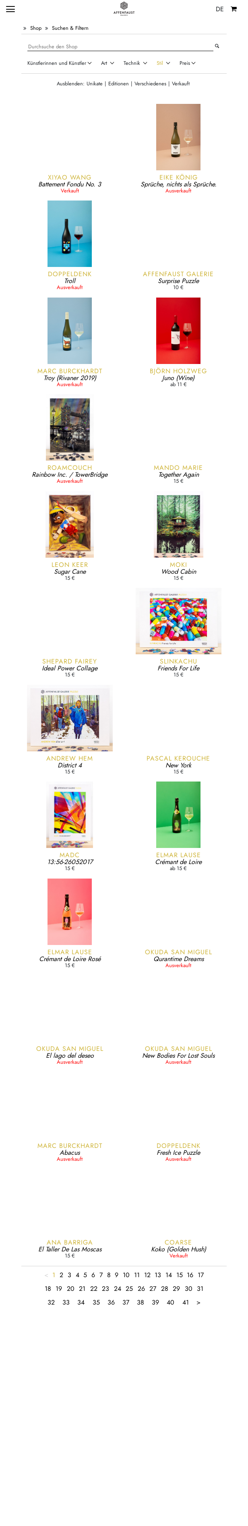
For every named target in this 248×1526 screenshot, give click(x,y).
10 (126, 1275)
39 (155, 1302)
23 (105, 1288)
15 (179, 1275)
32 (51, 1302)
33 (66, 1302)
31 (200, 1288)
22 (93, 1288)
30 (188, 1288)
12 (147, 1275)
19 (59, 1288)
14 (168, 1275)
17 (201, 1275)
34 (81, 1302)
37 (125, 1302)
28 (164, 1288)
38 (140, 1302)
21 (82, 1288)
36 (111, 1302)
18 (48, 1288)
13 (158, 1275)
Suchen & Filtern (70, 28)
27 (152, 1288)
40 (170, 1302)
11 (137, 1275)
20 (70, 1288)
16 (190, 1275)
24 (117, 1288)
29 (176, 1288)
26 (141, 1288)
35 (96, 1302)
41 (185, 1302)
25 (129, 1288)
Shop (35, 28)
